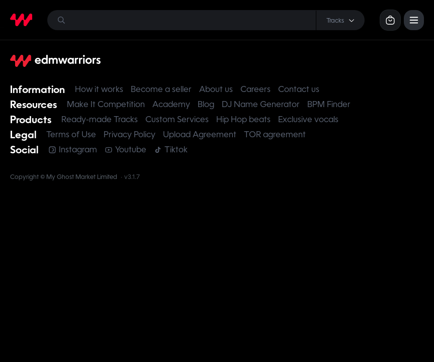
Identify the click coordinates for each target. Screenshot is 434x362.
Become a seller (161, 89)
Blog (206, 104)
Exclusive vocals (308, 119)
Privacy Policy (129, 134)
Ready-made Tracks (99, 119)
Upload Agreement (199, 134)
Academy (171, 104)
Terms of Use (71, 134)
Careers (255, 89)
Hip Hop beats (243, 119)
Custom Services (177, 119)
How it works (99, 89)
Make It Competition (106, 104)
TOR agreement (275, 134)
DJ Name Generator (261, 104)
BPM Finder (329, 104)
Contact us (298, 89)
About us (216, 89)
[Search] (206, 20)
